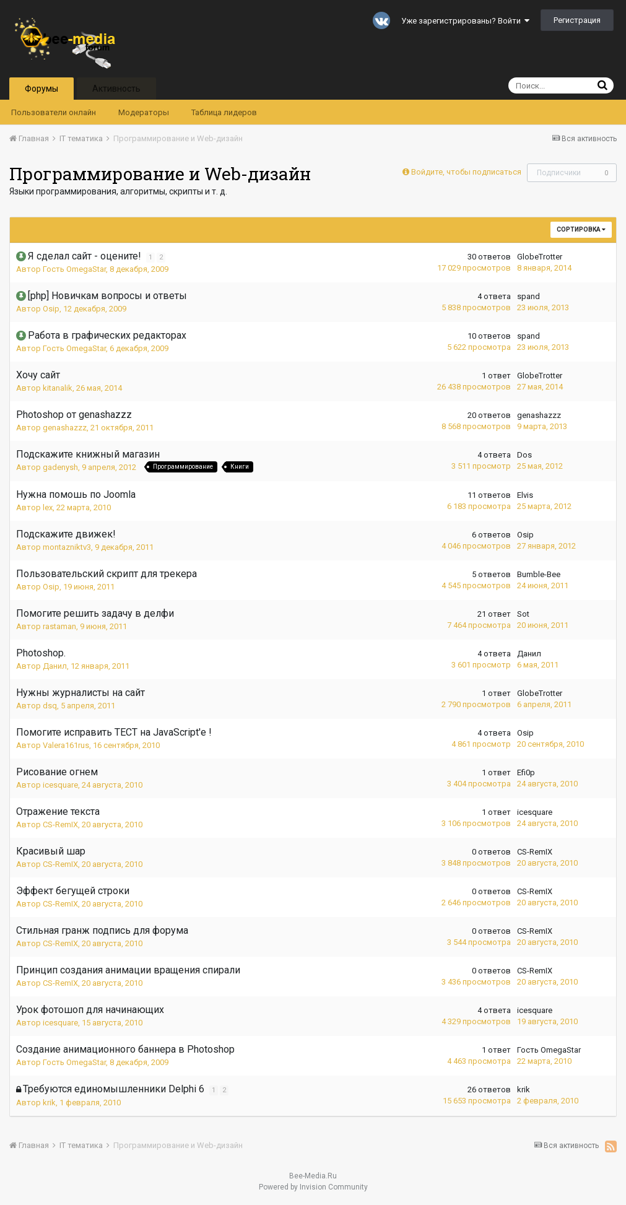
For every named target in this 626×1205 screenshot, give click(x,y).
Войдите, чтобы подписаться (466, 171)
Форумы (41, 89)
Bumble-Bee (538, 574)
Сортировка (581, 229)
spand (528, 296)
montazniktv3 (67, 547)
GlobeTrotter (539, 256)
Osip (51, 308)
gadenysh (60, 467)
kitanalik (57, 388)
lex (48, 507)
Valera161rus (66, 745)
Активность (116, 89)
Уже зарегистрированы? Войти (465, 20)
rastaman (59, 626)
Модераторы (143, 112)
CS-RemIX (60, 824)
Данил (55, 666)
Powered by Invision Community (313, 1187)
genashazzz (65, 427)
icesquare (60, 785)
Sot (523, 614)
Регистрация (577, 20)
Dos (524, 454)
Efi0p (526, 772)
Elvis (525, 495)
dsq (50, 705)
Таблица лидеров (224, 112)
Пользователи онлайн (53, 112)
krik (49, 1102)
